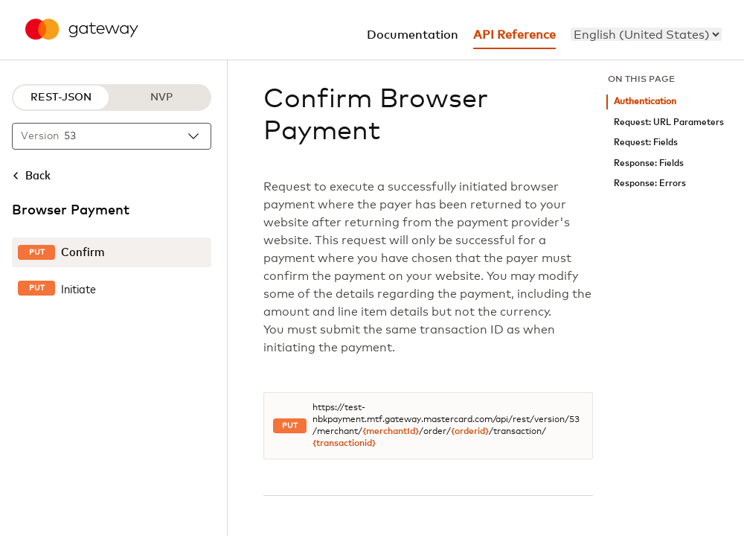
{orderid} (470, 431)
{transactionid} (344, 443)
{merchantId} (390, 431)
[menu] (646, 34)
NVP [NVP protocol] (161, 97)
